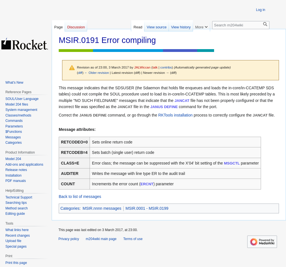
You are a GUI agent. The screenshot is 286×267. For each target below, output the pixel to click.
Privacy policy (68, 239)
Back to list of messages (80, 196)
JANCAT (181, 101)
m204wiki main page (101, 239)
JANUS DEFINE (164, 107)
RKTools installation (175, 115)
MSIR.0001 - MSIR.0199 (147, 208)
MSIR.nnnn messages (102, 208)
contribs (166, 67)
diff (80, 72)
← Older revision (96, 72)
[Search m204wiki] (240, 25)
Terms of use (133, 239)
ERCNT (146, 184)
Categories (70, 208)
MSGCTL (232, 163)
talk (155, 67)
